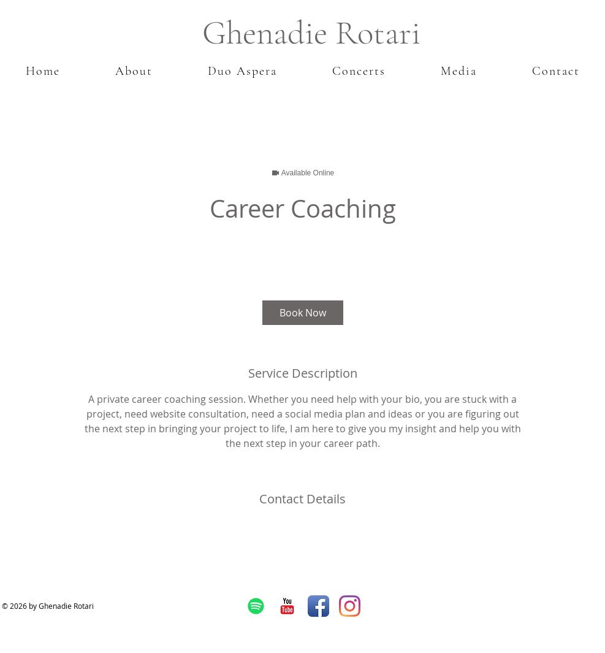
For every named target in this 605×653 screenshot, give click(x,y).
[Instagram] (349, 606)
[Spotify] (256, 606)
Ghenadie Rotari (311, 32)
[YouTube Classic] (287, 606)
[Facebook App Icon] (318, 606)
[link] (302, 312)
